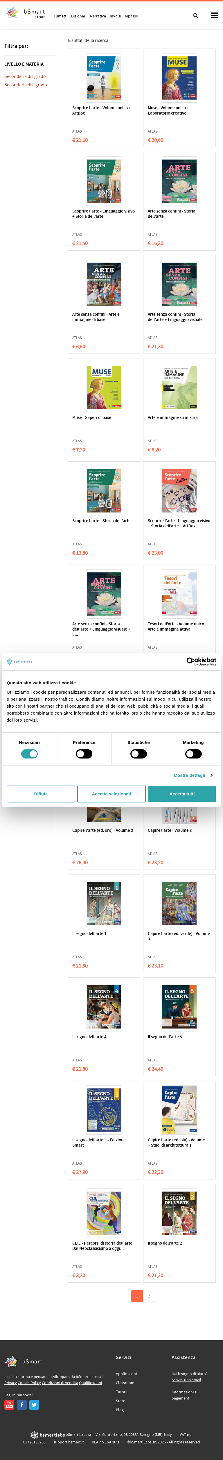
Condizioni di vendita (60, 1383)
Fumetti (60, 16)
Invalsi (115, 16)
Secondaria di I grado (25, 76)
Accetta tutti (182, 793)
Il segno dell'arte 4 (89, 1037)
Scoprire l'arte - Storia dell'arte (101, 521)
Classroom (125, 1383)
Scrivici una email (186, 1380)
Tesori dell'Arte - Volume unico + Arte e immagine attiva (177, 627)
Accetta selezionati (111, 793)
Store (120, 1401)
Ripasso (131, 16)
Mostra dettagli (189, 775)
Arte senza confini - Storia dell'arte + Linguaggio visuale (175, 317)
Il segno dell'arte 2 (165, 1243)
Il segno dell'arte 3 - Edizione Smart (99, 1143)
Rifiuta (41, 793)
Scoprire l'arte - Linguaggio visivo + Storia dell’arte (103, 214)
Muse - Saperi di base (91, 418)
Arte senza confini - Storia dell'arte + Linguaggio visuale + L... (101, 630)
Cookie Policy (29, 1383)
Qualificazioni (90, 1383)
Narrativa (98, 16)
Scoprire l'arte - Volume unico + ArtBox (101, 111)
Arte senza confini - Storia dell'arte (171, 214)
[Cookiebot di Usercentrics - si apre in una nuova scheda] (191, 661)
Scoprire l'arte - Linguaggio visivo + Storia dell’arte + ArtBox (179, 523)
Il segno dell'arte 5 (165, 1037)
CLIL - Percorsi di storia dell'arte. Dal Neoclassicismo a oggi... (103, 1246)
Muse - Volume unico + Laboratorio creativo (168, 111)
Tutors (121, 1392)
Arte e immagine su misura (173, 418)
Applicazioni (126, 1374)
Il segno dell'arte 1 (89, 934)
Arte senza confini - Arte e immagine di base (96, 317)
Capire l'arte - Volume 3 (170, 830)
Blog (120, 1410)
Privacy (10, 1383)
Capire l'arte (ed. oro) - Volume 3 (102, 830)
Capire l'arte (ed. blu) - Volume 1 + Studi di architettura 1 (178, 1143)
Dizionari (78, 16)
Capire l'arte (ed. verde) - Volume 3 (179, 936)
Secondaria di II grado (25, 85)
